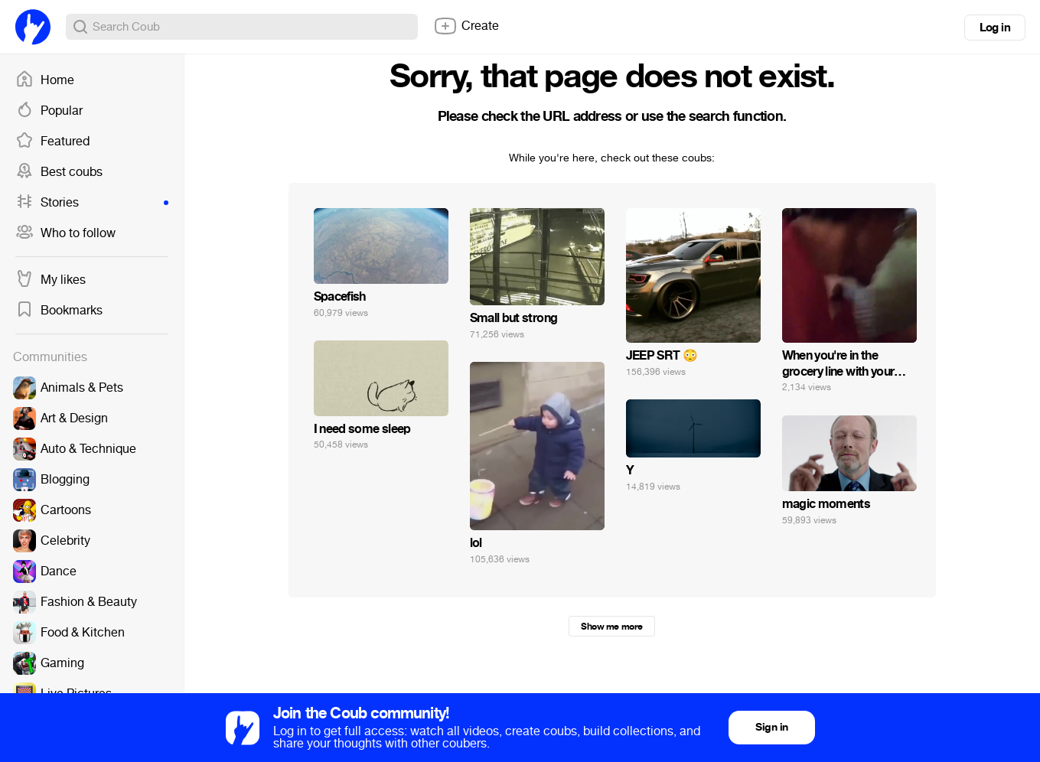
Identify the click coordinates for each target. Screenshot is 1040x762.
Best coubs (59, 172)
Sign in (771, 727)
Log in (995, 27)
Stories (91, 202)
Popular (49, 111)
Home (44, 80)
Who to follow (65, 233)
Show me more (611, 626)
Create (466, 26)
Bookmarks (59, 310)
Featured (52, 141)
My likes (50, 280)
